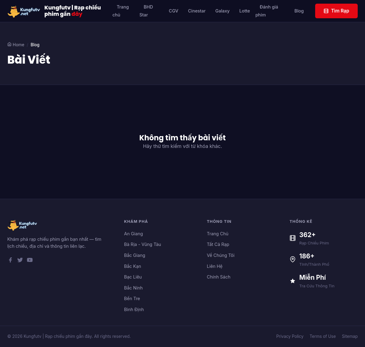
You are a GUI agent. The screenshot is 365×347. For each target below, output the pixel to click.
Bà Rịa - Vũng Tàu (142, 244)
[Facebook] (10, 261)
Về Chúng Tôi (221, 255)
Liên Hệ (215, 266)
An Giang (133, 233)
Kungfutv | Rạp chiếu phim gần (72, 11)
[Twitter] (20, 261)
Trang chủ (120, 10)
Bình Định (134, 309)
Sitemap (350, 336)
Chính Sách (219, 276)
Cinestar (197, 10)
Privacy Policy (290, 336)
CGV (173, 10)
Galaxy (222, 10)
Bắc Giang (134, 255)
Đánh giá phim (266, 10)
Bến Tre (132, 298)
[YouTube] (30, 261)
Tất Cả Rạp (218, 244)
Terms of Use (323, 336)
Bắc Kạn (132, 266)
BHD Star (146, 10)
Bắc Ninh (133, 287)
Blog (299, 10)
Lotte (244, 10)
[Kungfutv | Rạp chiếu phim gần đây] (24, 11)
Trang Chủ (218, 233)
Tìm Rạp (336, 11)
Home (15, 44)
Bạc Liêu (133, 276)
